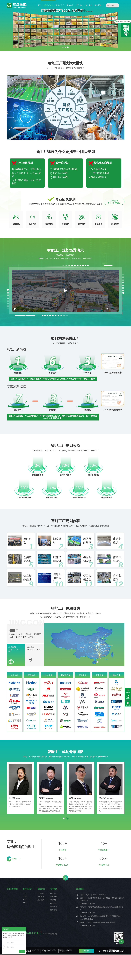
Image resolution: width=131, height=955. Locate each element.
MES (24, 903)
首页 (39, 5)
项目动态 (41, 897)
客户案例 (89, 5)
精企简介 (53, 894)
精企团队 (53, 904)
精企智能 (20, 4)
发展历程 (53, 897)
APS (24, 894)
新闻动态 (70, 5)
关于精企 (79, 5)
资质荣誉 (53, 901)
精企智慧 (41, 901)
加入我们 (53, 908)
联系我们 (53, 911)
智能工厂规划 (48, 5)
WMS (25, 900)
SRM (25, 897)
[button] (62, 47)
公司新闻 (41, 894)
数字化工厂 (60, 5)
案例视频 (98, 5)
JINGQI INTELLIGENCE (19, 7)
